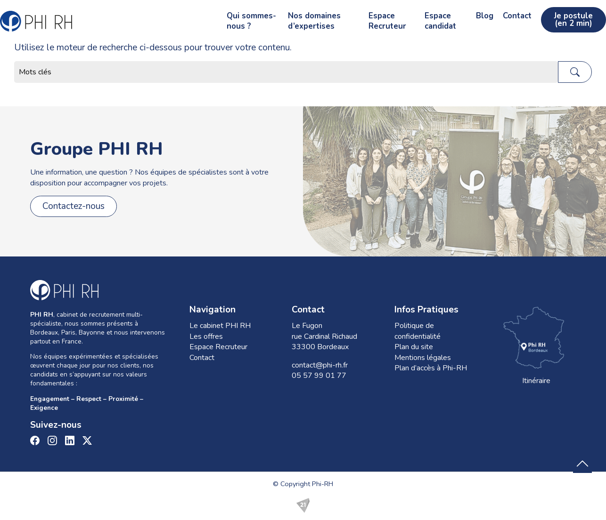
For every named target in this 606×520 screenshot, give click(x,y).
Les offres (206, 336)
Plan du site (413, 347)
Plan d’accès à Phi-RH (430, 368)
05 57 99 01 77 (319, 375)
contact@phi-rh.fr (320, 365)
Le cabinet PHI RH (220, 325)
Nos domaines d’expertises (242, 16)
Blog (457, 16)
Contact (489, 16)
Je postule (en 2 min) (559, 16)
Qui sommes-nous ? (145, 16)
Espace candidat (408, 16)
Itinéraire (536, 345)
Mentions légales (422, 357)
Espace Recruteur (336, 16)
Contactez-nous (73, 206)
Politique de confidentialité (417, 330)
